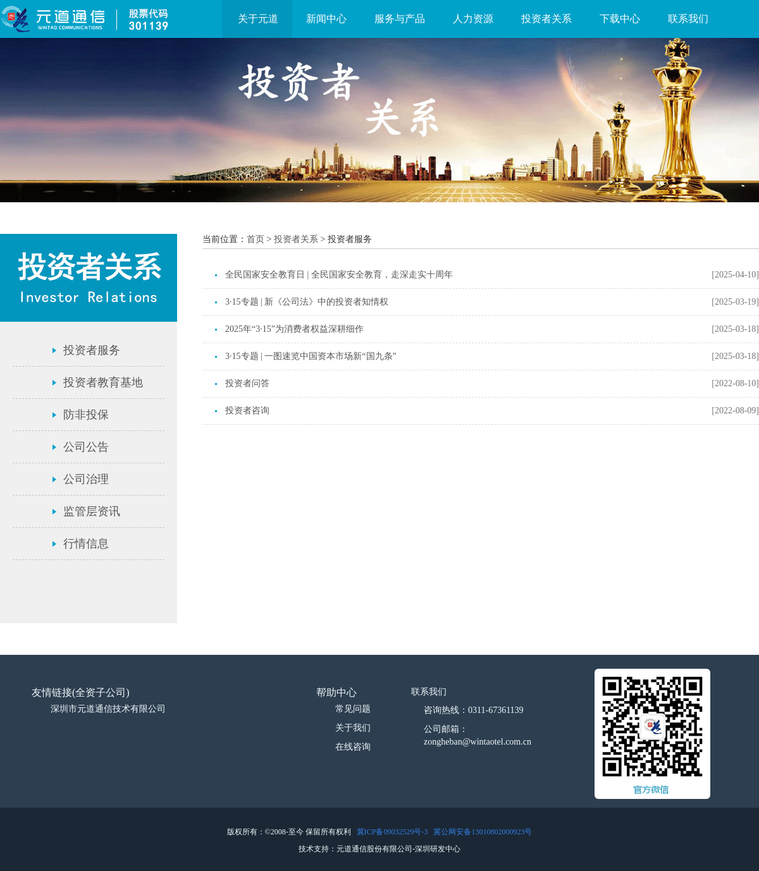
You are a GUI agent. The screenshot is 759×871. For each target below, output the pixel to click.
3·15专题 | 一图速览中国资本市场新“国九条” (311, 356)
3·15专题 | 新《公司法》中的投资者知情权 (306, 302)
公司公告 (86, 447)
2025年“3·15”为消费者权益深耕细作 (294, 329)
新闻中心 (326, 18)
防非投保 (86, 414)
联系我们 (688, 18)
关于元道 (258, 18)
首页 (255, 239)
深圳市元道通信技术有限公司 (108, 709)
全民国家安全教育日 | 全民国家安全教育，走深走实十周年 (339, 274)
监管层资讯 (91, 511)
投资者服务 (91, 350)
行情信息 (86, 543)
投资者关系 (546, 18)
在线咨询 (353, 747)
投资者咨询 (247, 410)
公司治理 (86, 479)
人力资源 (473, 18)
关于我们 (353, 728)
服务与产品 (399, 18)
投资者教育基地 (103, 382)
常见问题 (353, 709)
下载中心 (620, 18)
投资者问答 (247, 383)
